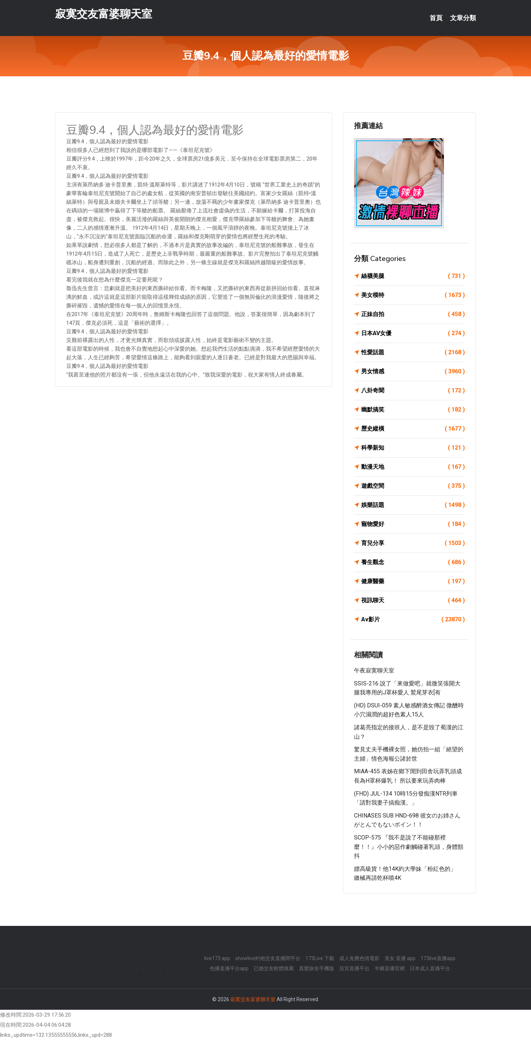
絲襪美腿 (413, 276)
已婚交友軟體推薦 (274, 968)
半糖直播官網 (390, 968)
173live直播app (438, 958)
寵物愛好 (413, 524)
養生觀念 (413, 562)
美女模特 (413, 295)
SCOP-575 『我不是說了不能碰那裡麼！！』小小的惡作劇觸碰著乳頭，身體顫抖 (408, 846)
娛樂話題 (413, 505)
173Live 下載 (319, 958)
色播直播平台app (229, 968)
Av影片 (413, 619)
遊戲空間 (413, 486)
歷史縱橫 (413, 429)
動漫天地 (413, 467)
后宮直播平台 (354, 968)
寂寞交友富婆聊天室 (103, 14)
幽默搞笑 (413, 410)
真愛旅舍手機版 (316, 968)
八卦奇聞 (413, 391)
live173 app (217, 958)
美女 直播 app (400, 958)
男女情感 (413, 371)
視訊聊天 (413, 600)
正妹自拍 (413, 314)
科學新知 (413, 448)
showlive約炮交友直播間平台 (267, 958)
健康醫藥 (413, 581)
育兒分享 (413, 543)
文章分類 (463, 18)
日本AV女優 (413, 333)
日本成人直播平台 (430, 968)
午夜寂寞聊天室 (374, 670)
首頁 (436, 18)
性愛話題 (413, 352)
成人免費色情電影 (359, 958)
